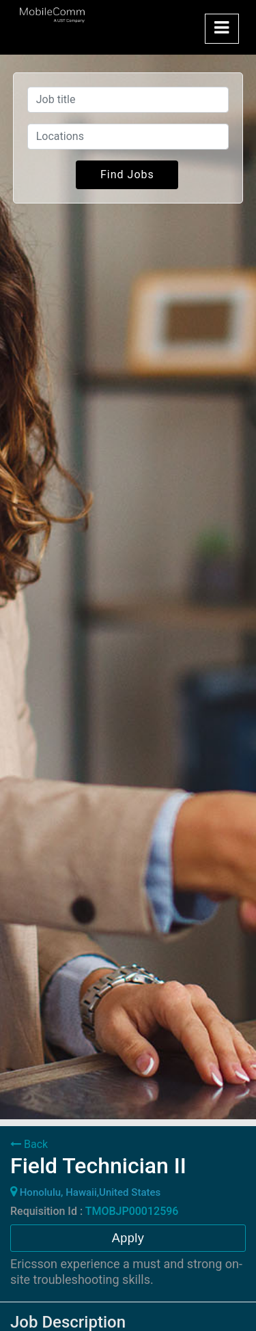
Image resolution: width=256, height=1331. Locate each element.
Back (29, 1144)
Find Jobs (127, 174)
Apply (128, 1238)
